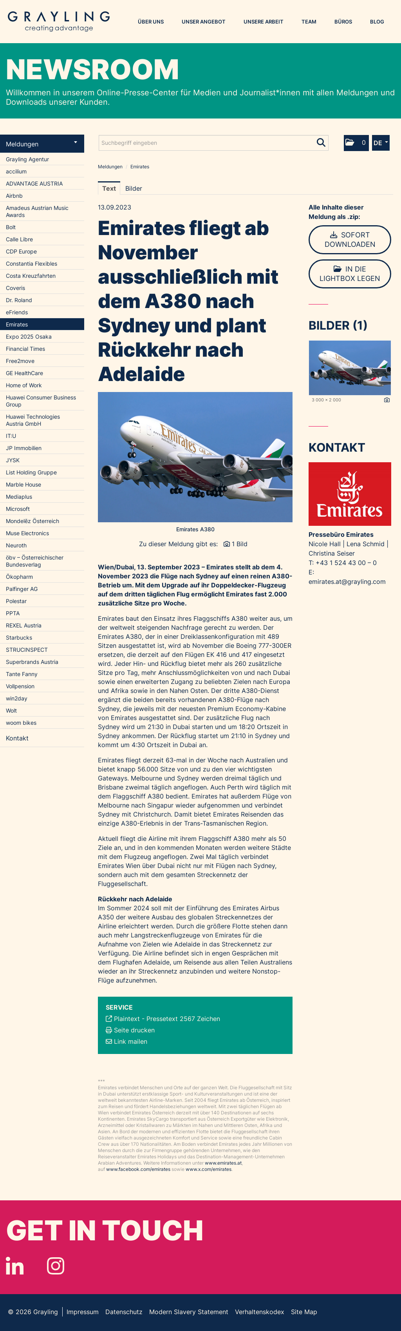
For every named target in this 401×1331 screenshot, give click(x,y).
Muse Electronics (27, 533)
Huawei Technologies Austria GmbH (33, 420)
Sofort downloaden (350, 239)
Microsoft (18, 508)
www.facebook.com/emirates (138, 1169)
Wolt (11, 710)
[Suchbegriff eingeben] (214, 143)
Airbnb (14, 195)
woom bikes (21, 722)
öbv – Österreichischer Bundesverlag (34, 561)
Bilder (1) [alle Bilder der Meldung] (338, 325)
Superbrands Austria (32, 661)
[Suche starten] (322, 141)
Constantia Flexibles (31, 263)
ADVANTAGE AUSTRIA (34, 183)
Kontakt (17, 738)
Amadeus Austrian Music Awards (37, 211)
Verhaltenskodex (259, 1312)
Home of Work (24, 385)
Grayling (59, 21)
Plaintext (127, 1019)
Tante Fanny (22, 674)
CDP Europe (21, 251)
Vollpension (20, 686)
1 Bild (239, 544)
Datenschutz (124, 1312)
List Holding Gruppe (31, 472)
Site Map (304, 1312)
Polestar (16, 601)
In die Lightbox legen (350, 274)
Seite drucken (134, 1030)
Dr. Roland (19, 300)
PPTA (13, 613)
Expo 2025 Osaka (29, 336)
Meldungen (41, 144)
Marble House (23, 484)
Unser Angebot (204, 21)
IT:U (11, 435)
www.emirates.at (223, 1163)
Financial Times (25, 348)
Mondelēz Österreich (32, 521)
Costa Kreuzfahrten (31, 275)
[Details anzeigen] (387, 400)
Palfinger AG (22, 588)
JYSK (13, 460)
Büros (343, 21)
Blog (377, 21)
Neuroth (16, 545)
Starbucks (19, 637)
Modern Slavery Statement (188, 1312)
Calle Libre (19, 239)
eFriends (17, 312)
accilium (16, 171)
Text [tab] (109, 188)
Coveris (15, 287)
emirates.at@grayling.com (347, 581)
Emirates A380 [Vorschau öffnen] (195, 529)
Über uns (151, 21)
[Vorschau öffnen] (195, 457)
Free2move (20, 360)
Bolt (11, 227)
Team (309, 21)
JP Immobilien (24, 448)
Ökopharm (19, 576)
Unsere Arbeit (264, 21)
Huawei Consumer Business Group (41, 401)
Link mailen (130, 1041)
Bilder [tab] (133, 188)
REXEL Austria (24, 625)
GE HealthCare (24, 373)
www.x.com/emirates (208, 1169)
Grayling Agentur (27, 159)
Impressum (83, 1312)
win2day (16, 698)
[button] (356, 143)
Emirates (17, 324)
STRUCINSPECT (27, 649)
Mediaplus (19, 496)
